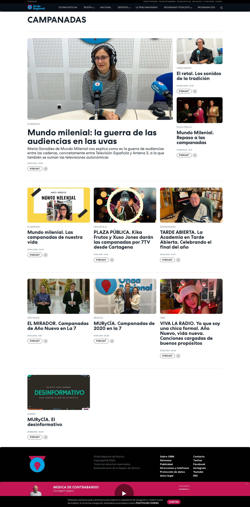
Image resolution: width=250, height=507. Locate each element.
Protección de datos (172, 471)
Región (88, 7)
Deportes (123, 7)
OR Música (184, 489)
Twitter (197, 460)
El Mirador (33, 124)
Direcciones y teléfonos (174, 468)
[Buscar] (220, 7)
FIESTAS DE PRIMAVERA (167, 2)
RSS (195, 475)
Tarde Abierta (184, 68)
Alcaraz (218, 2)
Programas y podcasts (177, 7)
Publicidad (166, 464)
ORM (162, 318)
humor (31, 414)
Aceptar (173, 502)
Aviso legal (166, 475)
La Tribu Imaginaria (147, 7)
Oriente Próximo (150, 2)
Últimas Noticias (184, 2)
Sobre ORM (167, 456)
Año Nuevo (33, 318)
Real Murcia (197, 2)
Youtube (198, 471)
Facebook (199, 464)
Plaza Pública (184, 127)
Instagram (199, 468)
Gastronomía (168, 227)
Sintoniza (165, 460)
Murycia (98, 318)
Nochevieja (100, 227)
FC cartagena (208, 2)
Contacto (199, 456)
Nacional (105, 7)
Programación (206, 7)
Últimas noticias (68, 7)
